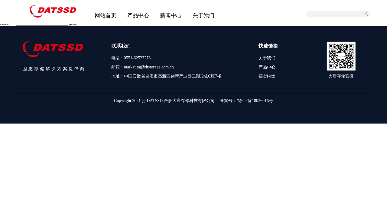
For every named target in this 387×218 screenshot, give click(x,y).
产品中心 (138, 15)
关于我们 (203, 15)
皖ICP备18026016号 (255, 100)
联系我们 (121, 45)
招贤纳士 (267, 76)
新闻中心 (171, 15)
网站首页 (105, 15)
